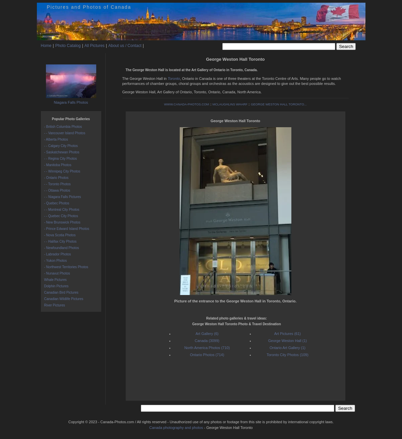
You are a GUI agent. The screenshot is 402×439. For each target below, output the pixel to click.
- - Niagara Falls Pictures (62, 197)
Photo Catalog (68, 45)
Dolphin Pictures (56, 286)
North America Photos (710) (207, 348)
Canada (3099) (207, 341)
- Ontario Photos (56, 178)
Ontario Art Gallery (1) (287, 348)
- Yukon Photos (55, 260)
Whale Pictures (55, 280)
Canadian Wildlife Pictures (63, 299)
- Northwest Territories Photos (66, 267)
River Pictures (54, 305)
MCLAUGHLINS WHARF (230, 104)
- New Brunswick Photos (62, 222)
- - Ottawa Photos (57, 190)
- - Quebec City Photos (61, 216)
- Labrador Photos (57, 254)
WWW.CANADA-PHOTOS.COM (186, 104)
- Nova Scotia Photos (60, 235)
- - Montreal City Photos (61, 209)
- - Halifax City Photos (60, 241)
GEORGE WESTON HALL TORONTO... (278, 104)
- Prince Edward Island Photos (67, 229)
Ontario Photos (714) (207, 355)
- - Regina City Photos (60, 158)
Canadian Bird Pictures (61, 292)
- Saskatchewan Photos (61, 152)
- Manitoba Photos (57, 165)
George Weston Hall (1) (287, 341)
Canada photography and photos (176, 428)
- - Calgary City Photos (61, 146)
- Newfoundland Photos (61, 248)
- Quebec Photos (56, 203)
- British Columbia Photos (63, 127)
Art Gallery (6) (206, 334)
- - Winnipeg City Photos (62, 171)
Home (46, 45)
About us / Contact (124, 45)
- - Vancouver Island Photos (64, 133)
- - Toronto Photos (57, 184)
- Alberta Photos (56, 139)
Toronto (174, 79)
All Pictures (94, 45)
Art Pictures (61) (287, 334)
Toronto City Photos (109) (287, 355)
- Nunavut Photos (57, 273)
